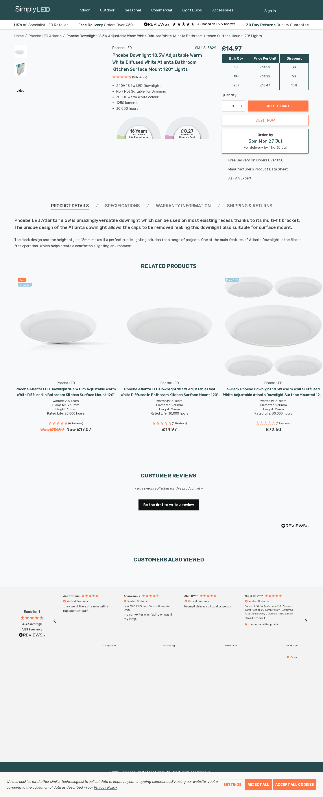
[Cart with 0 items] (294, 8)
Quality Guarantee (277, 25)
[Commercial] (161, 11)
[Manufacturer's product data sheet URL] (265, 169)
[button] (129, 78)
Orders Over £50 (105, 25)
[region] (180, 620)
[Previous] (299, 33)
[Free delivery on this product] (265, 160)
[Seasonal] (133, 11)
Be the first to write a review (168, 505)
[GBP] (305, 9)
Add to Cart (278, 106)
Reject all (258, 784)
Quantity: (229, 95)
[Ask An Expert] (265, 178)
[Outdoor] (107, 11)
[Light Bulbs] (192, 11)
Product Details (70, 205)
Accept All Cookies (294, 784)
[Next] (306, 33)
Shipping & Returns (249, 205)
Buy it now (265, 120)
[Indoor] (84, 11)
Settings (232, 784)
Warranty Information (183, 205)
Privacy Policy (105, 787)
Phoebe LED (122, 48)
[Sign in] (270, 8)
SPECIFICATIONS (122, 205)
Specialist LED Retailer (41, 25)
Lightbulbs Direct (167, 772)
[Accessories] (222, 11)
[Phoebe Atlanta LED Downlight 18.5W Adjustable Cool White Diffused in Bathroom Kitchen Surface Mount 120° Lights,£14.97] (169, 326)
